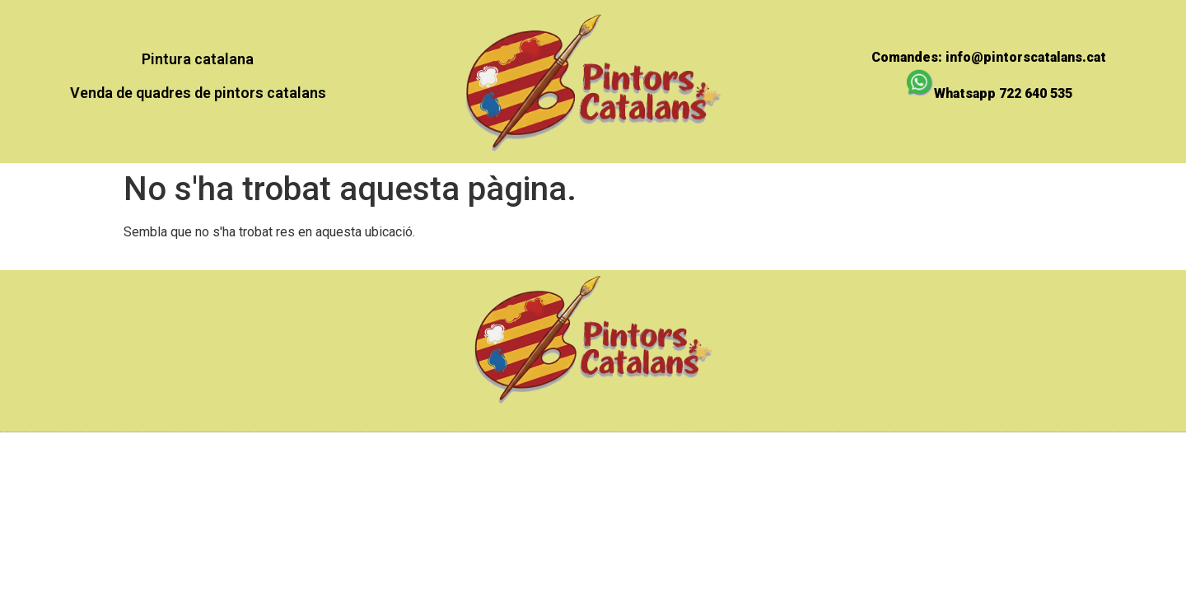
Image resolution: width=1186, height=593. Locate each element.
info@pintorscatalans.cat (1026, 57)
